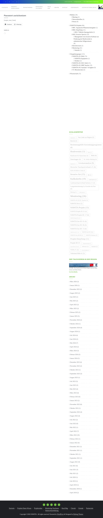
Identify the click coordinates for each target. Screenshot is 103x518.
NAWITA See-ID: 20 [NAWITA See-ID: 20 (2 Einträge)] (87, 232)
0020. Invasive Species (79, 34)
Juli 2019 (73, 481)
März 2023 (73, 393)
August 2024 (74, 331)
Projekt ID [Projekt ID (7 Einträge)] (75, 243)
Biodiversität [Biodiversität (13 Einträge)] (77, 151)
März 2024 (73, 351)
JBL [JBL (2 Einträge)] (89, 175)
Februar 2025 (74, 312)
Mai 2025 (73, 301)
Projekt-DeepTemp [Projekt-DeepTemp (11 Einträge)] (79, 239)
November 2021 (75, 450)
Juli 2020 (73, 477)
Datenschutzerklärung (52, 510)
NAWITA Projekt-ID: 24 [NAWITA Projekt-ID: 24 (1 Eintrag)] (75, 218)
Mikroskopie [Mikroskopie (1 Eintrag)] (82, 192)
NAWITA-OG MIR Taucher (80, 65)
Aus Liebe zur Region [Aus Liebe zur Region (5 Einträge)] (86, 137)
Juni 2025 (73, 297)
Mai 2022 (73, 427)
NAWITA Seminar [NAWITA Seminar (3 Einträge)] (91, 235)
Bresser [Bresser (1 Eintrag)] (90, 152)
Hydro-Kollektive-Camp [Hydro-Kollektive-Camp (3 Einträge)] (77, 170)
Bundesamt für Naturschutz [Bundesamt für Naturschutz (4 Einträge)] (79, 155)
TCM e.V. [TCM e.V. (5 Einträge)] (74, 250)
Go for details (73, 272)
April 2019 (73, 485)
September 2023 (75, 374)
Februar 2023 (74, 397)
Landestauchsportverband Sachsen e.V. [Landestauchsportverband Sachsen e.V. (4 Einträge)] (82, 183)
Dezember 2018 (75, 489)
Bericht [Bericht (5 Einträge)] (73, 141)
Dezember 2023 (75, 362)
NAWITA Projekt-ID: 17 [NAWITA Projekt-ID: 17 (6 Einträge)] (79, 215)
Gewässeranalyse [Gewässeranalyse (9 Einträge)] (86, 163)
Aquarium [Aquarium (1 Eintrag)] (72, 137)
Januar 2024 (73, 358)
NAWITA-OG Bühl (78, 56)
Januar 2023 (73, 400)
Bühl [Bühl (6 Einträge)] (94, 155)
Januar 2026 (73, 285)
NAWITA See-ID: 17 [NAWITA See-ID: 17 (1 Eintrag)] (74, 232)
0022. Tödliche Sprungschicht (84, 32)
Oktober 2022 (74, 408)
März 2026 (73, 281)
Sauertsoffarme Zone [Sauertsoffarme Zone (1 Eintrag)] (74, 246)
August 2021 (74, 462)
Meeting (74, 17)
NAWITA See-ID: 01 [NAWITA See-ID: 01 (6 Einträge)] (78, 221)
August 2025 (74, 293)
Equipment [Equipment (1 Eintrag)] (73, 163)
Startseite (12, 508)
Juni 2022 (73, 423)
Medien (72, 15)
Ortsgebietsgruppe (75, 54)
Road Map (65, 508)
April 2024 (73, 347)
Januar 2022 (73, 443)
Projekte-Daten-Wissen (24, 508)
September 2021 (75, 458)
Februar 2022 (74, 439)
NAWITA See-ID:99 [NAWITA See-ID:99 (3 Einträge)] (76, 235)
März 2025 (73, 308)
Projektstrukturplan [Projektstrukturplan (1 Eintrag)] (87, 243)
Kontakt (80, 508)
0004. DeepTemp (77, 30)
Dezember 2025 (75, 289)
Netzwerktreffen (77, 19)
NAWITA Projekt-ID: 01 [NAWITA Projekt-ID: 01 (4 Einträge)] (78, 211)
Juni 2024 (73, 339)
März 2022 (73, 435)
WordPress (60, 514)
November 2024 (75, 320)
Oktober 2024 (74, 324)
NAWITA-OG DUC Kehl (80, 63)
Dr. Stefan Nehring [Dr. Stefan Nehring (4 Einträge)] (90, 159)
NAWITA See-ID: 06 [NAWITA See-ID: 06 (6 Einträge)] (78, 225)
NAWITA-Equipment (81, 58)
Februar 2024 (74, 354)
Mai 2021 (73, 473)
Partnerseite (89, 508)
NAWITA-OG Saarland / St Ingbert (83, 67)
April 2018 (73, 492)
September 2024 (75, 327)
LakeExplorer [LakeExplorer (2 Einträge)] (92, 179)
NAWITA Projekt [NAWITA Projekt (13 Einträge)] (79, 207)
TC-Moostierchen (77, 70)
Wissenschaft (74, 73)
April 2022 (73, 431)
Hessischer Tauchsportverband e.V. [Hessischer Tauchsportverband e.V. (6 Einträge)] (83, 167)
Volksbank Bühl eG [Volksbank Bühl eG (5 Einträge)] (77, 253)
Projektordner (38, 508)
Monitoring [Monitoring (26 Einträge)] (78, 196)
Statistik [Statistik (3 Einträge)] (94, 246)
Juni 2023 (73, 385)
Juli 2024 (73, 335)
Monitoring (75, 48)
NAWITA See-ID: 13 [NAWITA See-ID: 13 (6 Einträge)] (78, 229)
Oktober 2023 (74, 370)
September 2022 (75, 412)
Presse (74, 21)
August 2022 (74, 416)
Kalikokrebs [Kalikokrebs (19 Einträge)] (78, 179)
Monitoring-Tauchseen (52, 508)
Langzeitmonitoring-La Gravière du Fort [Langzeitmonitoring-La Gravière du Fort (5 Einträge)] (83, 188)
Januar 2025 (73, 316)
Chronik (73, 508)
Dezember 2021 (75, 446)
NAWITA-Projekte (75, 25)
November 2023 (75, 366)
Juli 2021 (73, 466)
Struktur (77, 61)
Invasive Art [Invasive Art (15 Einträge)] (77, 174)
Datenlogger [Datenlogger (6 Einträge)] (75, 159)
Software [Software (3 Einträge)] (85, 246)
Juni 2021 (73, 469)
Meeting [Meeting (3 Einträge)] (73, 192)
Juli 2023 (73, 381)
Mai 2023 (73, 389)
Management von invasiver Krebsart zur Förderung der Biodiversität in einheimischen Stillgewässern (86, 39)
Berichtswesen (76, 46)
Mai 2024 (73, 343)
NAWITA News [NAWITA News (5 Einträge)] (76, 203)
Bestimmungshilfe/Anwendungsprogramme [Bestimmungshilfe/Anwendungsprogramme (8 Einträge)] (86, 146)
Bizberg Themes (78, 514)
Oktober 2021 (74, 454)
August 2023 (74, 377)
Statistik (77, 50)
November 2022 (75, 404)
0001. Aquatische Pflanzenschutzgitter (83, 28)
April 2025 (73, 304)
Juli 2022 (73, 420)
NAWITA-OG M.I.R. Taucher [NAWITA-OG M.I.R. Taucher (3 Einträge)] (79, 200)
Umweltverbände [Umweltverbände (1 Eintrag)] (85, 250)
